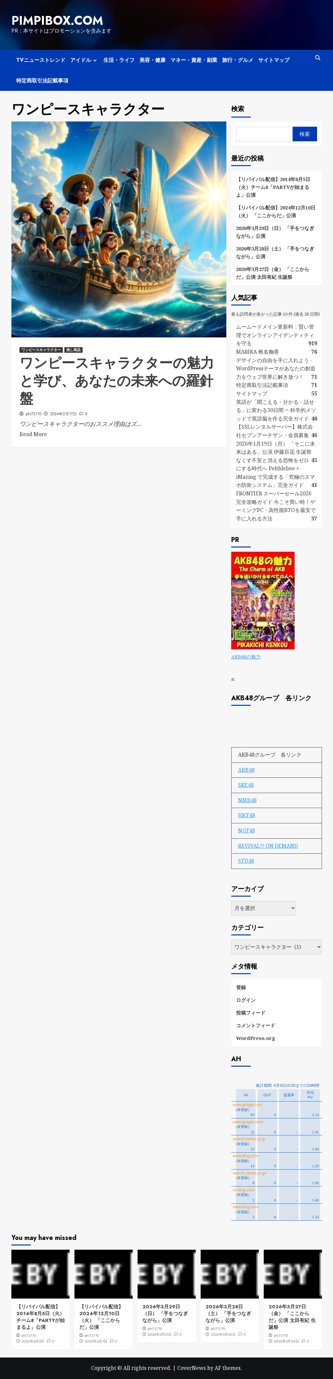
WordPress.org (255, 1038)
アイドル (84, 60)
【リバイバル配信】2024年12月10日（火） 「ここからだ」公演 (275, 211)
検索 (237, 109)
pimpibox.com (57, 20)
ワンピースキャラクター (41, 349)
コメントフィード (255, 1025)
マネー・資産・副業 (193, 60)
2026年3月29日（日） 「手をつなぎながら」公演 (275, 232)
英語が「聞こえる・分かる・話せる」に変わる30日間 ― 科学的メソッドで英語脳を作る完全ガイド (276, 410)
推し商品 (73, 349)
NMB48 (247, 800)
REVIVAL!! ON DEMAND (268, 845)
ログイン (246, 1000)
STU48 (246, 860)
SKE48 (246, 785)
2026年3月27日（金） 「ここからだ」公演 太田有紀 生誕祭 (272, 273)
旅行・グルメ (237, 60)
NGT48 (246, 830)
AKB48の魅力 (246, 656)
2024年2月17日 (63, 414)
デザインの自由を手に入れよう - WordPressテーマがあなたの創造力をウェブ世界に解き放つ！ (275, 368)
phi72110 (33, 414)
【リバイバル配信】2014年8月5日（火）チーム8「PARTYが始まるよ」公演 (273, 187)
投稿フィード (250, 1012)
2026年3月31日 (160, 1334)
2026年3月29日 (223, 1334)
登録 (241, 987)
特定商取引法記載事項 (42, 80)
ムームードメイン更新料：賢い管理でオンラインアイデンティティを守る (275, 335)
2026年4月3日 (32, 1341)
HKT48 (246, 815)
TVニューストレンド (40, 60)
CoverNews (191, 1368)
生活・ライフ (119, 60)
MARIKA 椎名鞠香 (257, 351)
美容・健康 (153, 60)
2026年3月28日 (286, 1341)
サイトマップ (273, 60)
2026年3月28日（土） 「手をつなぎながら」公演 (275, 252)
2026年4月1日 (96, 1341)
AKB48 (246, 770)
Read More (33, 434)
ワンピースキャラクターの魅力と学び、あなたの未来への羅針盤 (117, 380)
